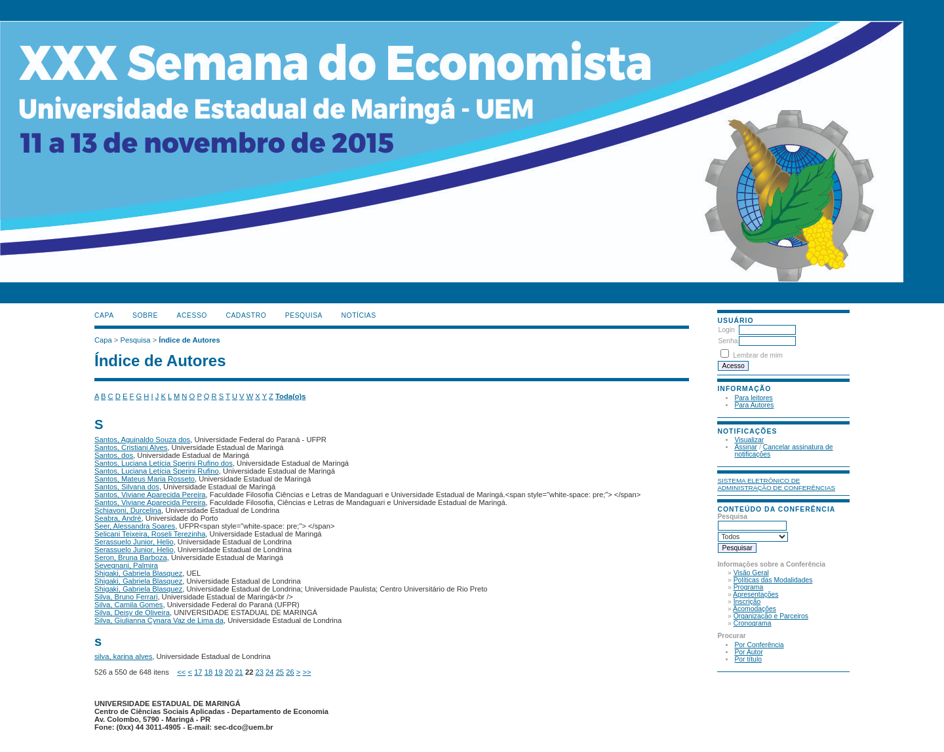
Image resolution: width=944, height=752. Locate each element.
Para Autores (754, 405)
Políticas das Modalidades (773, 580)
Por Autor (748, 652)
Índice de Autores (189, 340)
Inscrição (747, 601)
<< (181, 672)
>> (306, 672)
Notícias (359, 315)
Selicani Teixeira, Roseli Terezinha (149, 534)
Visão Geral (751, 572)
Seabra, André (118, 518)
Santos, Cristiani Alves (130, 447)
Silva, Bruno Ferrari (125, 597)
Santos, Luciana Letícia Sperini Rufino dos (163, 463)
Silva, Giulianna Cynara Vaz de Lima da (159, 620)
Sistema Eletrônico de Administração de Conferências (776, 484)
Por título (748, 659)
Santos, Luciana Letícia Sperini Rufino (156, 471)
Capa (104, 315)
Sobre (145, 315)
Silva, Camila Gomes (128, 605)
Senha (728, 341)
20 (229, 672)
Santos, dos (113, 455)
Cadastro (246, 315)
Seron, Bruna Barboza (130, 557)
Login (726, 329)
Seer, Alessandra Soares (134, 526)
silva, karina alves (123, 656)
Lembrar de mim (758, 355)
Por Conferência (758, 645)
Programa (749, 587)
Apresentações (755, 594)
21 (239, 672)
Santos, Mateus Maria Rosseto (144, 479)
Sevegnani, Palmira (126, 565)
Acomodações (754, 608)
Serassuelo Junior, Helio (134, 542)
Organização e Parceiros (771, 616)
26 (290, 672)
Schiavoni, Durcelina (127, 510)
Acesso (192, 315)
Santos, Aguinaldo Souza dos (142, 439)
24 (269, 672)
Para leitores (753, 398)
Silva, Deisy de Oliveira (132, 612)
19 (218, 672)
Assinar (745, 447)
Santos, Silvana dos (126, 487)
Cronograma (753, 623)
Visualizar (749, 439)
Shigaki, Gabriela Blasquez (138, 573)
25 (280, 672)
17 (198, 672)
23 (260, 672)
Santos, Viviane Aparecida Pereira (150, 494)
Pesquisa (304, 315)
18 (208, 672)
